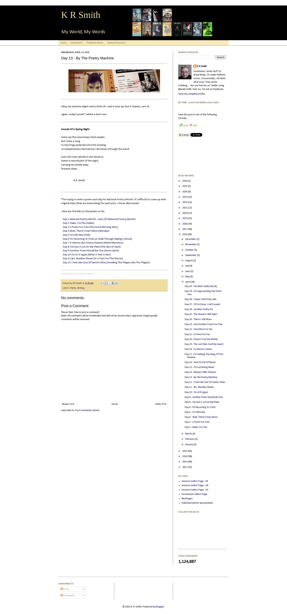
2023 (185, 197)
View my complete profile (191, 94)
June (187, 271)
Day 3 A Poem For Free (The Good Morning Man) (90, 227)
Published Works (95, 42)
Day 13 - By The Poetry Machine (201, 377)
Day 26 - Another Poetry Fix (199, 309)
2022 (185, 202)
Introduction (76, 42)
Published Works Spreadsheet (197, 503)
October (189, 250)
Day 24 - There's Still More (198, 319)
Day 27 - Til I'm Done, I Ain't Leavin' (203, 304)
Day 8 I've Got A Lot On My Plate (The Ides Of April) (92, 246)
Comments (68, 595)
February (190, 439)
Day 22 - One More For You (199, 329)
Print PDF (188, 125)
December (191, 239)
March (188, 433)
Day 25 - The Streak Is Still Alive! (201, 314)
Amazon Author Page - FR (195, 481)
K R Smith (80, 15)
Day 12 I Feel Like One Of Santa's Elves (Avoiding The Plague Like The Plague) (106, 262)
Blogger (160, 606)
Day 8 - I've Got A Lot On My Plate (202, 402)
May (187, 276)
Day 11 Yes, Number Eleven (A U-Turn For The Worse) (93, 258)
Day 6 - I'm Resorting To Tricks (200, 407)
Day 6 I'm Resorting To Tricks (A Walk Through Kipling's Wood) (97, 238)
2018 (185, 224)
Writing (80, 288)
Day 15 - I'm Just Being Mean (199, 367)
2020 (185, 213)
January (189, 444)
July (187, 266)
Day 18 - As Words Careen (198, 349)
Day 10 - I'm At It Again (196, 392)
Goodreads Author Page (194, 494)
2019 (185, 218)
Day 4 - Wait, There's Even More (201, 417)
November (191, 244)
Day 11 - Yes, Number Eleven (199, 387)
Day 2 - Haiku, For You (196, 427)
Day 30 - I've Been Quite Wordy (201, 286)
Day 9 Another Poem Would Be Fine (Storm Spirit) (91, 250)
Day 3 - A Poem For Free (197, 422)
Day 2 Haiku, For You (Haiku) (78, 223)
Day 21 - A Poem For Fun (197, 334)
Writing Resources (117, 42)
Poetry (73, 288)
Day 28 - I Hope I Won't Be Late (200, 299)
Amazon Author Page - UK (195, 485)
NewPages (187, 498)
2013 (185, 461)
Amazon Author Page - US (195, 489)
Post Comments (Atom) (87, 410)
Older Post (160, 404)
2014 (185, 456)
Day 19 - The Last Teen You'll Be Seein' (204, 344)
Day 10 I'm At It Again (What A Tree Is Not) (87, 254)
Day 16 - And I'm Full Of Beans (200, 362)
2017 (185, 229)
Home (63, 42)
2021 (185, 207)
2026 (185, 181)
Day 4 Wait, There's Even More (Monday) (86, 230)
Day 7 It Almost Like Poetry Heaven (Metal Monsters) (93, 242)
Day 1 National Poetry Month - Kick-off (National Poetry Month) (99, 219)
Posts (65, 589)
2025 (185, 186)
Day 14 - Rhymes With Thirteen (200, 372)
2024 (185, 191)
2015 (185, 451)
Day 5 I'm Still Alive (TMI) (76, 234)
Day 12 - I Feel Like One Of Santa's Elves (205, 382)
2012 (185, 467)
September (191, 255)
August (189, 260)
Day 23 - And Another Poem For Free (204, 324)
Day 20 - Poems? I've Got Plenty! (201, 339)
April (188, 282)
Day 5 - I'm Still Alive (195, 412)
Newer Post (68, 404)
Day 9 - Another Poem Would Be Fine (204, 397)
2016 (185, 234)
